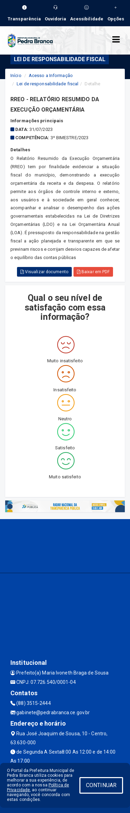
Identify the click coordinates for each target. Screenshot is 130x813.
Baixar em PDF (93, 271)
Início (15, 75)
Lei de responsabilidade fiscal (47, 83)
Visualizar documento (44, 271)
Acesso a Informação (51, 75)
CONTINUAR (101, 785)
